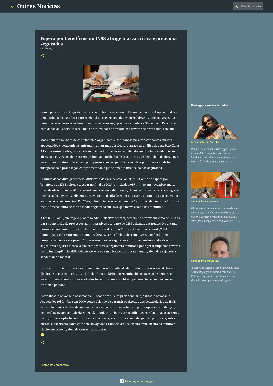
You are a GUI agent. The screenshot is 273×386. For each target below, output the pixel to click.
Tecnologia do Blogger (136, 381)
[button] (42, 55)
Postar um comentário (54, 364)
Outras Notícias (38, 6)
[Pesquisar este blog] (244, 6)
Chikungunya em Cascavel (205, 260)
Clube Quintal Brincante (204, 201)
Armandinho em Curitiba (205, 142)
